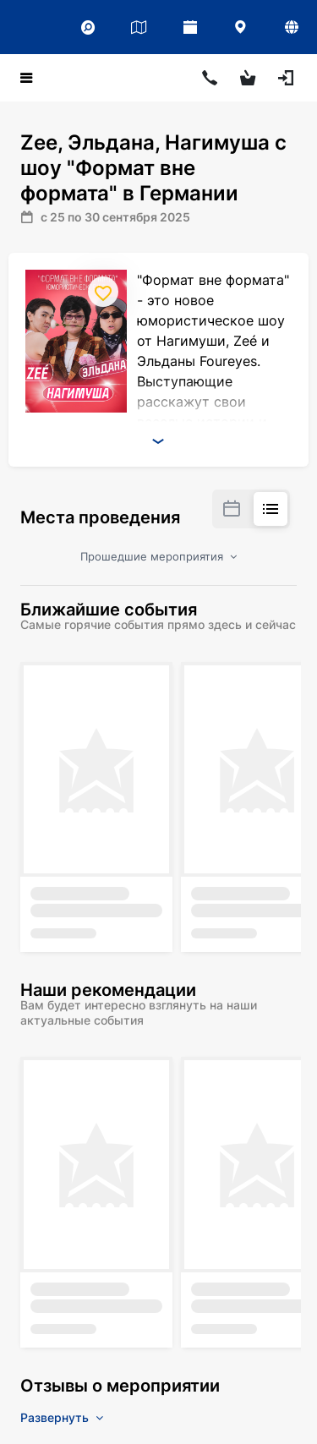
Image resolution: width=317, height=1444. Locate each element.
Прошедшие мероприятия (158, 556)
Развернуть (61, 1417)
